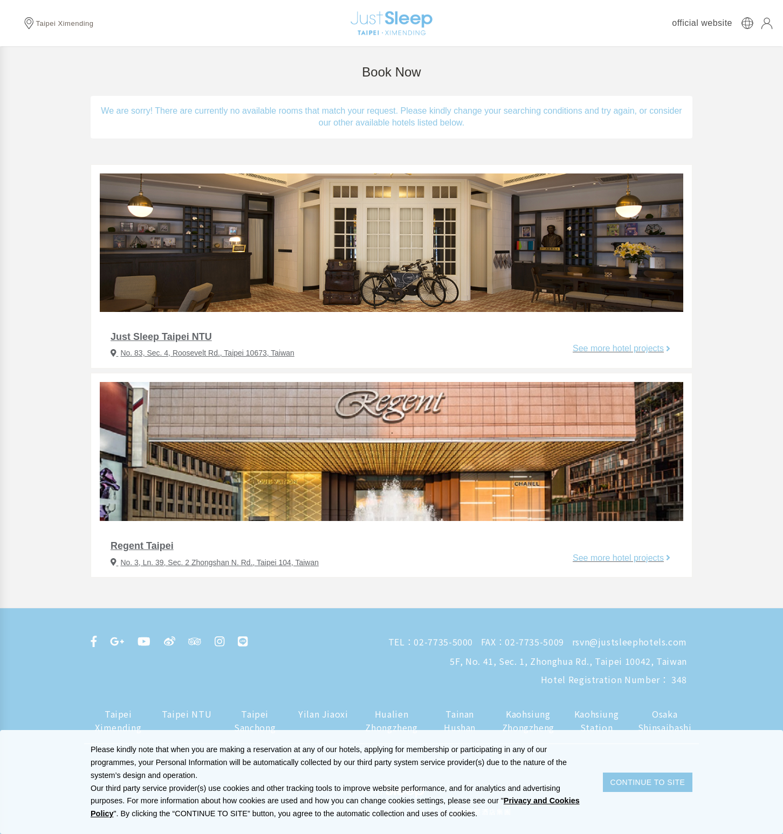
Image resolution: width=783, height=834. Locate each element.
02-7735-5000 (443, 641)
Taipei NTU (186, 713)
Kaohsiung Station (596, 720)
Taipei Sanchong (255, 720)
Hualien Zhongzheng (391, 720)
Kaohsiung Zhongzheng (528, 720)
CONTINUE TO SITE (647, 782)
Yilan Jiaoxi (323, 713)
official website (702, 23)
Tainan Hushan (460, 720)
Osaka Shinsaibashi (665, 720)
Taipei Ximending (118, 720)
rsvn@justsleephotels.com (629, 641)
